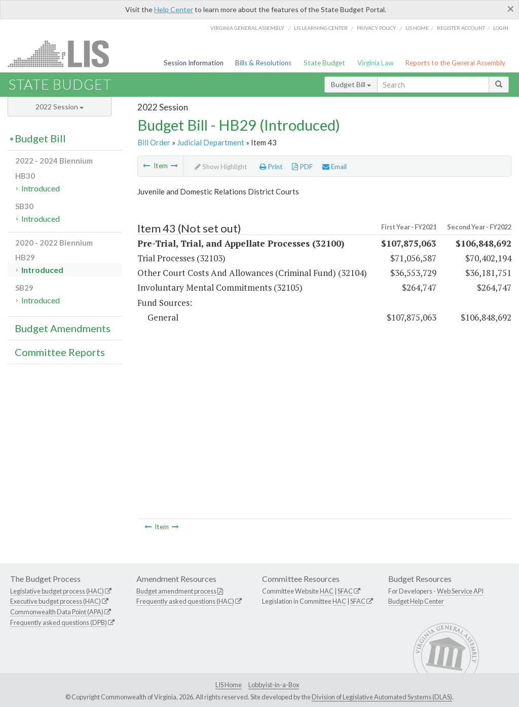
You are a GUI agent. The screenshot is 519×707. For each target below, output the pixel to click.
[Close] (510, 8)
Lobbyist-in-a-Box (273, 685)
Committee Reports (60, 352)
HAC (326, 591)
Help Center (173, 9)
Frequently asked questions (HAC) (185, 601)
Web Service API (460, 591)
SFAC (345, 591)
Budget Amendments (62, 328)
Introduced (40, 188)
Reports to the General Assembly (455, 63)
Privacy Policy (376, 28)
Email (334, 167)
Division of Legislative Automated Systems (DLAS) (382, 697)
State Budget (324, 63)
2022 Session (59, 106)
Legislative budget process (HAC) (57, 591)
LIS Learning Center (321, 28)
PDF (302, 167)
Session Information (194, 63)
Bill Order (153, 142)
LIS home (417, 28)
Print (271, 167)
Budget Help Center (416, 601)
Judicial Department (210, 142)
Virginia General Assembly (247, 28)
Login (500, 28)
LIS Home (228, 685)
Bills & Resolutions (263, 63)
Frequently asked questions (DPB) (58, 622)
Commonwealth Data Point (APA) (56, 612)
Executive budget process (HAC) (55, 601)
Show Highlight (221, 167)
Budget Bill (351, 84)
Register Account (461, 28)
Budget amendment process (176, 591)
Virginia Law (375, 63)
